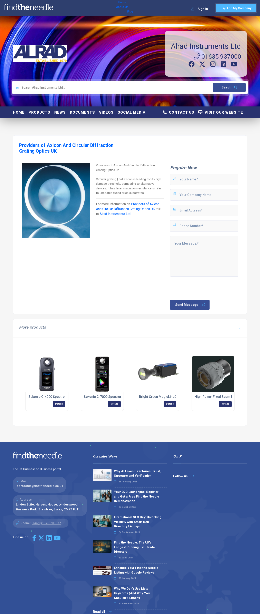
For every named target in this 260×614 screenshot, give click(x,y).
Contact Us (178, 112)
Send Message (190, 305)
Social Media (131, 112)
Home (62, 8)
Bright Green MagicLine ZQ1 (160, 397)
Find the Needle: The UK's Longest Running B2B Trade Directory (134, 547)
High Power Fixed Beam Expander (220, 397)
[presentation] (201, 288)
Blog (91, 8)
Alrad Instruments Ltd (206, 46)
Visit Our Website (220, 112)
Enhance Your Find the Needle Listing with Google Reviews (136, 570)
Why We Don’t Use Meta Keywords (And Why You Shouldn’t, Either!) (132, 593)
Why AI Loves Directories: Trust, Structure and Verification (137, 473)
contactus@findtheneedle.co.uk (40, 486)
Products (39, 112)
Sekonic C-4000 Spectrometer (51, 397)
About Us (77, 8)
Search (229, 87)
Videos (106, 112)
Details (59, 404)
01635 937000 (217, 56)
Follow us (183, 476)
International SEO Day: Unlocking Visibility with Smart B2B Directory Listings (137, 521)
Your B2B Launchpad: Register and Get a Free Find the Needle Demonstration (136, 496)
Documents (82, 112)
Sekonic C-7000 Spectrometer (106, 397)
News (60, 112)
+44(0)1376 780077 (46, 523)
